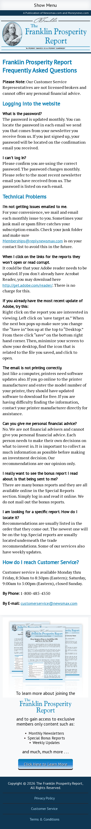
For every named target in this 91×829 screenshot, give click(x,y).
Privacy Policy (44, 798)
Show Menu (45, 5)
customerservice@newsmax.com (49, 603)
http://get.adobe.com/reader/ (27, 285)
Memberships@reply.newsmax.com (32, 241)
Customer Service (44, 808)
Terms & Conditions (44, 819)
